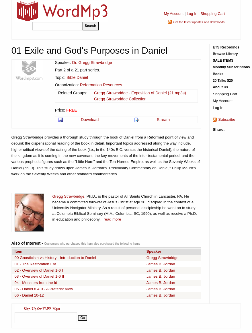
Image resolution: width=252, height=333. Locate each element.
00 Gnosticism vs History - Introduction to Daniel (55, 258)
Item (18, 251)
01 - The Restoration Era (35, 264)
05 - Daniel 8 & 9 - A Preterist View (44, 289)
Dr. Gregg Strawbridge (92, 62)
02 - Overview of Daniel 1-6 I (39, 270)
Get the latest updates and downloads (198, 22)
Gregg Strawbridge (68, 196)
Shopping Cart (212, 13)
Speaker (153, 251)
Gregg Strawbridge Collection (120, 99)
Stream (163, 119)
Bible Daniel (77, 77)
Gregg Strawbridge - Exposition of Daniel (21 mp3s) (140, 93)
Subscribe (226, 119)
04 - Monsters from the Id (36, 283)
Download (90, 119)
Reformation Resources (101, 85)
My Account (173, 13)
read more (112, 219)
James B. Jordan (160, 264)
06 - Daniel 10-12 (29, 295)
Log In (192, 13)
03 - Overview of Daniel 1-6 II (39, 276)
